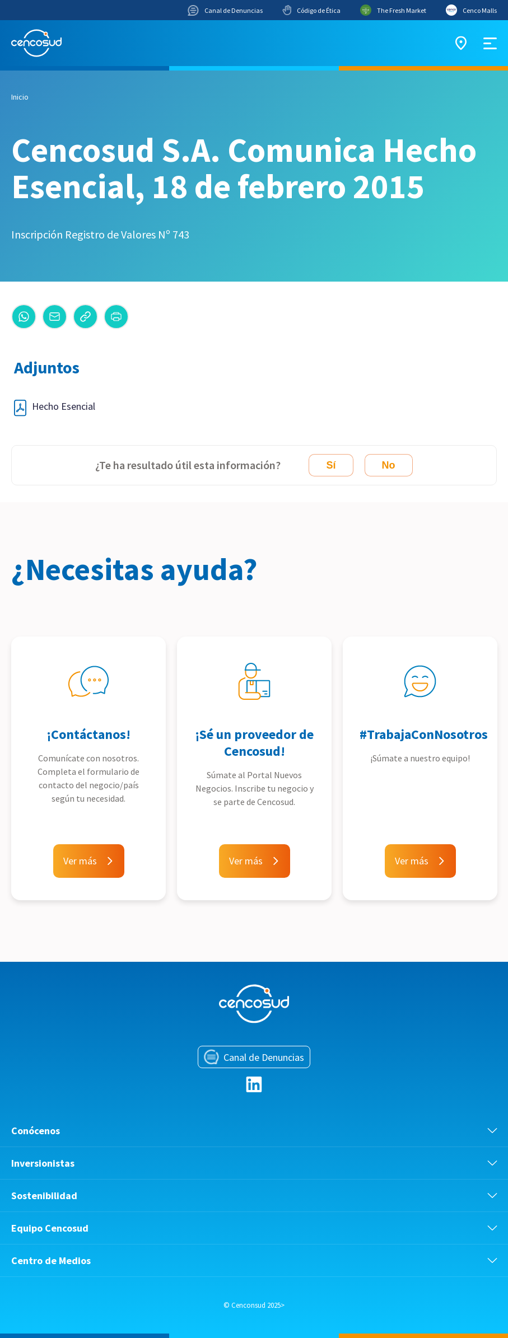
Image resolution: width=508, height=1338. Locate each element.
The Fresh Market (393, 10)
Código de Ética (311, 10)
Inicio (20, 97)
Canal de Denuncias (225, 10)
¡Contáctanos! (88, 734)
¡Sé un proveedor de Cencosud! (254, 743)
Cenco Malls (471, 10)
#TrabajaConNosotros (424, 734)
